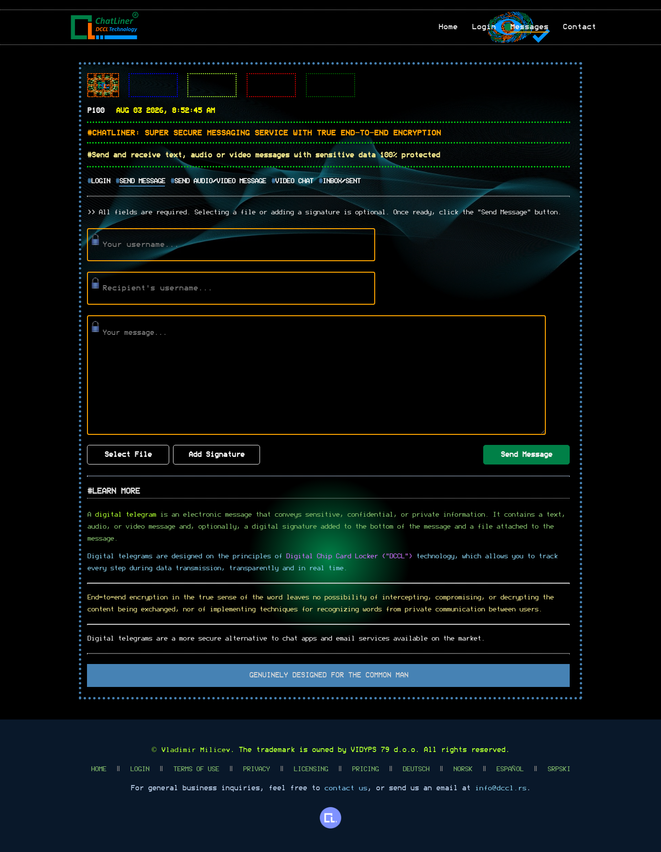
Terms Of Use (195, 768)
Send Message (142, 181)
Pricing (364, 768)
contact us (345, 787)
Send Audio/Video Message (220, 181)
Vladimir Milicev (195, 749)
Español (509, 768)
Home (98, 768)
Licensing (310, 768)
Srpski (559, 768)
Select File (128, 454)
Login (100, 181)
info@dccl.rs (500, 787)
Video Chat (294, 181)
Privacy (255, 768)
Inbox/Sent (341, 181)
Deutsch (415, 768)
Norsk (462, 768)
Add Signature (216, 454)
